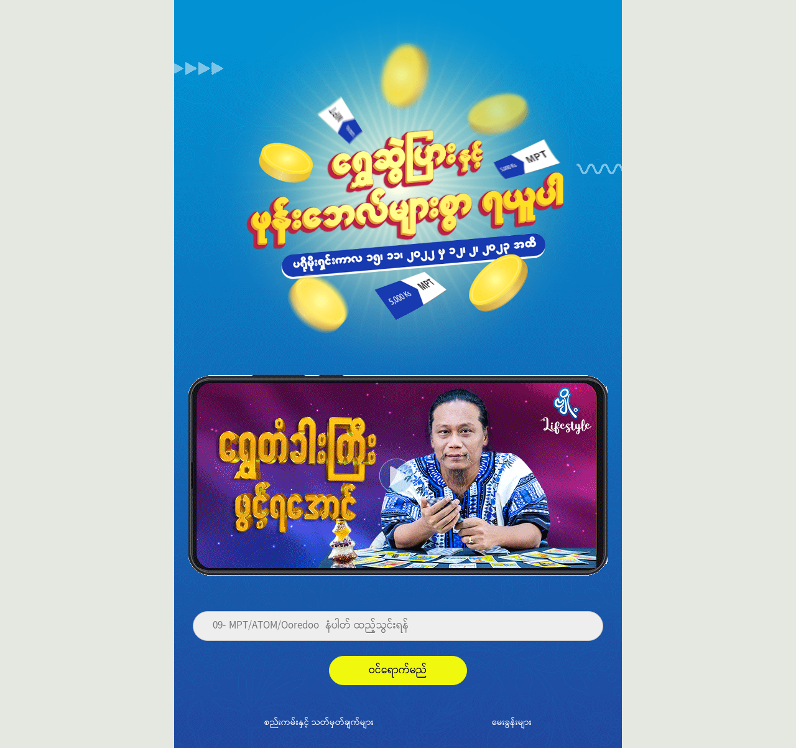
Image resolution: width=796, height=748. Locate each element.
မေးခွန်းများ (512, 722)
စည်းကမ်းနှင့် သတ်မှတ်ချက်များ (319, 722)
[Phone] (398, 626)
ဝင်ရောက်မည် (398, 670)
